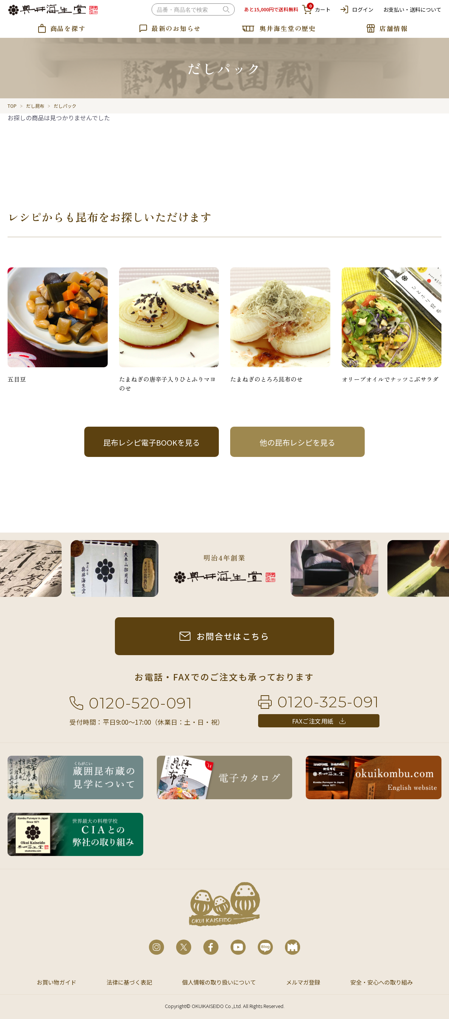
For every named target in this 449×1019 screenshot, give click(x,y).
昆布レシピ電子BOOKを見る (151, 442)
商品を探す (68, 28)
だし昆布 (35, 106)
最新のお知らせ (176, 28)
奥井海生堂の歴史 (287, 28)
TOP (12, 106)
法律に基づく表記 (129, 982)
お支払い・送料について (412, 9)
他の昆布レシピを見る (297, 442)
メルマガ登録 (303, 982)
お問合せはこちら (233, 636)
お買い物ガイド (56, 982)
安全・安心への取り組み (381, 982)
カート (316, 9)
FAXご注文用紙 (313, 720)
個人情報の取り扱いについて (219, 982)
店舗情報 (393, 28)
